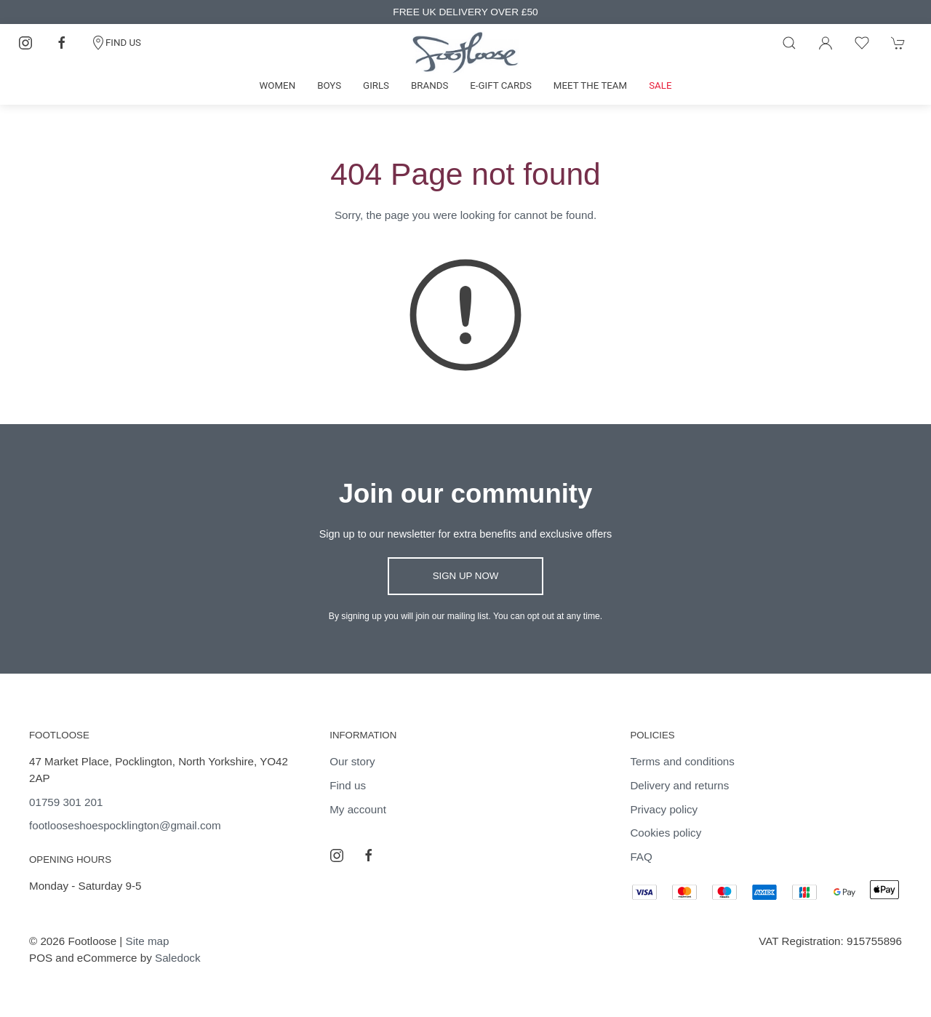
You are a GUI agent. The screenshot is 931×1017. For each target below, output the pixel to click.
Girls (376, 85)
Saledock (177, 958)
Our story (352, 761)
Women (278, 85)
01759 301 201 (66, 802)
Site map (147, 941)
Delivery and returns (679, 785)
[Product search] (789, 43)
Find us (347, 785)
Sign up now (466, 575)
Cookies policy (665, 832)
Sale (660, 85)
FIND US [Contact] (116, 43)
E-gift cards (501, 85)
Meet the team (590, 85)
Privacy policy (664, 809)
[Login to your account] (825, 43)
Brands (429, 85)
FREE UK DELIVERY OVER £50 (465, 12)
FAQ (641, 856)
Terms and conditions (682, 761)
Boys (329, 85)
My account (357, 809)
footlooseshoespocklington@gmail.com (125, 825)
